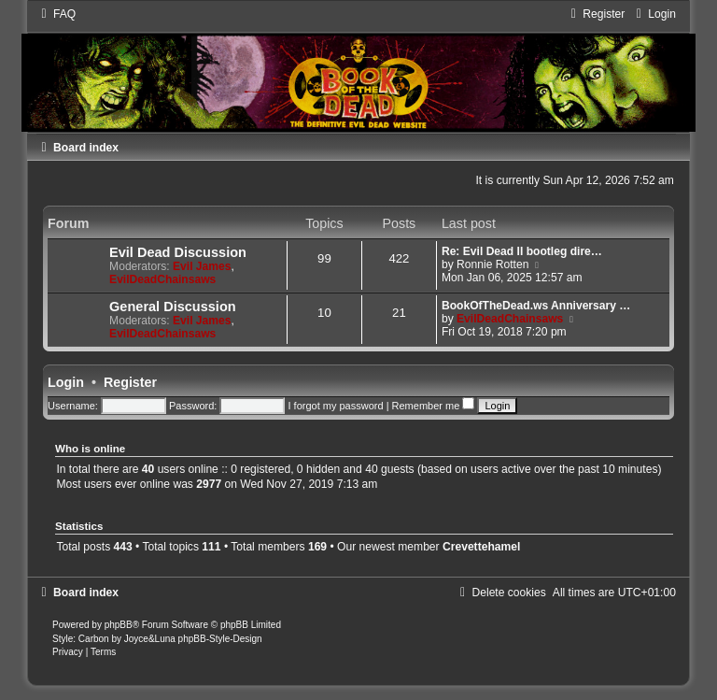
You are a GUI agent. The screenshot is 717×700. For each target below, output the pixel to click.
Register (130, 382)
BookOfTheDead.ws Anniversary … (536, 305)
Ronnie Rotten (492, 264)
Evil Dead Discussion (177, 252)
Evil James (202, 266)
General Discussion (172, 306)
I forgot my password (335, 405)
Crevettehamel (481, 546)
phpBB (119, 625)
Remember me (433, 405)
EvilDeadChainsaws (162, 279)
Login (66, 382)
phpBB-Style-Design (220, 639)
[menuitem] (56, 14)
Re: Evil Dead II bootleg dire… (522, 251)
